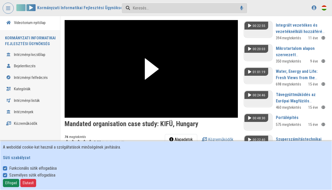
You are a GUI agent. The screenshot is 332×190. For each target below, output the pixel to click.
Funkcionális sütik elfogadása (33, 168)
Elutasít (28, 183)
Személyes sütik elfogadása (32, 175)
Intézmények (19, 112)
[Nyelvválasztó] (324, 8)
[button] (151, 68)
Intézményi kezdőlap (25, 54)
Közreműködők (21, 123)
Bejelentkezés (21, 66)
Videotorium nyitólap (26, 22)
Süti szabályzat (16, 157)
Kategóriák (18, 89)
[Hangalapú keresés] (241, 8)
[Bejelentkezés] (314, 8)
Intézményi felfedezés (27, 77)
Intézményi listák (23, 100)
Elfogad (11, 183)
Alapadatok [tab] (181, 139)
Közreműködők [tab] (218, 139)
